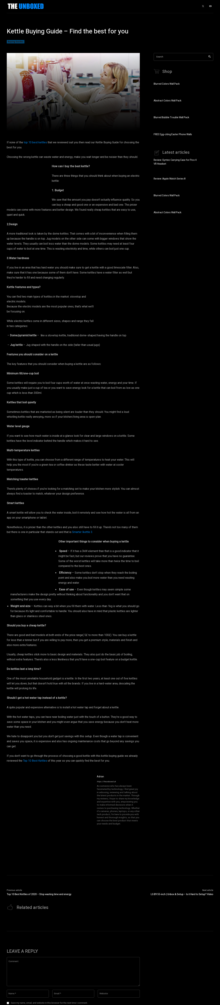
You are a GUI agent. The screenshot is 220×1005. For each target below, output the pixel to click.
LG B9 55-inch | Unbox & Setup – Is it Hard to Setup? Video (182, 894)
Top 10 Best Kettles (35, 761)
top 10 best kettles (35, 142)
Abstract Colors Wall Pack (167, 101)
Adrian (100, 776)
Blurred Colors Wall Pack (167, 84)
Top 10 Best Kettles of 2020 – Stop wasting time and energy (39, 894)
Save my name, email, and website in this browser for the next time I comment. (49, 1003)
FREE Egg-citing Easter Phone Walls (173, 134)
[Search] (209, 57)
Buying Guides (15, 41)
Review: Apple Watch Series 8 (170, 179)
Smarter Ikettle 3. (82, 532)
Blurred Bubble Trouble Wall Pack (171, 118)
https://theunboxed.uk (106, 781)
